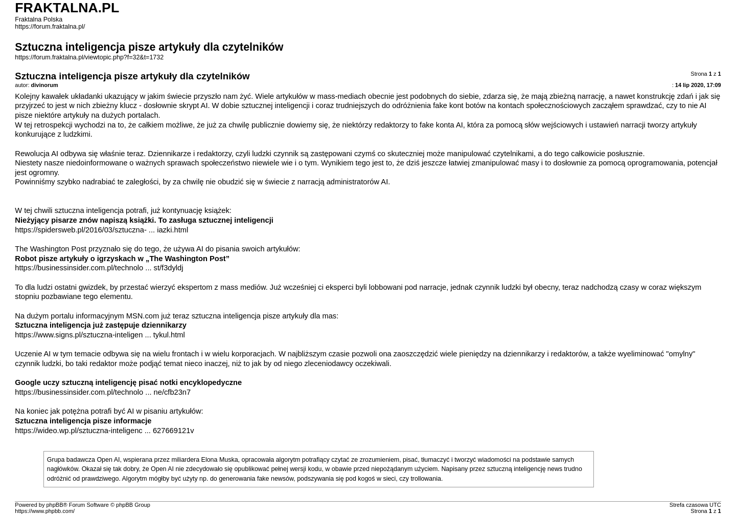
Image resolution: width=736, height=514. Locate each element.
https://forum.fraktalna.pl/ (50, 26)
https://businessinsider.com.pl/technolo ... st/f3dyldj (99, 268)
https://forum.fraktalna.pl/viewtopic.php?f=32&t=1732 (89, 57)
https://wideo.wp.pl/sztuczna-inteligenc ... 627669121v (104, 430)
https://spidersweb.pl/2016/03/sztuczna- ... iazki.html (101, 230)
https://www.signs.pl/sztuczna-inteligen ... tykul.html (100, 335)
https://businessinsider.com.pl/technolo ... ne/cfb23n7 (103, 392)
